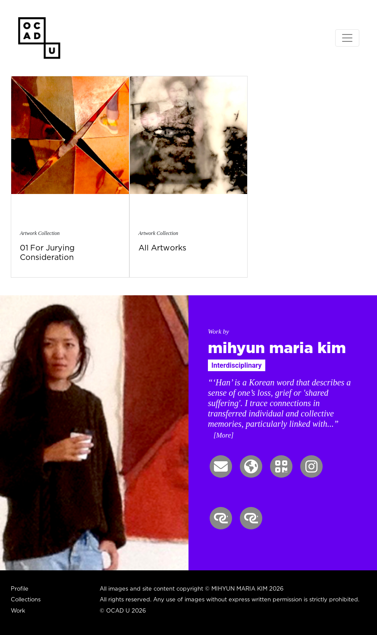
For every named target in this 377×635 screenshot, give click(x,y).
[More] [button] (224, 435)
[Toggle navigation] (347, 38)
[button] (221, 466)
